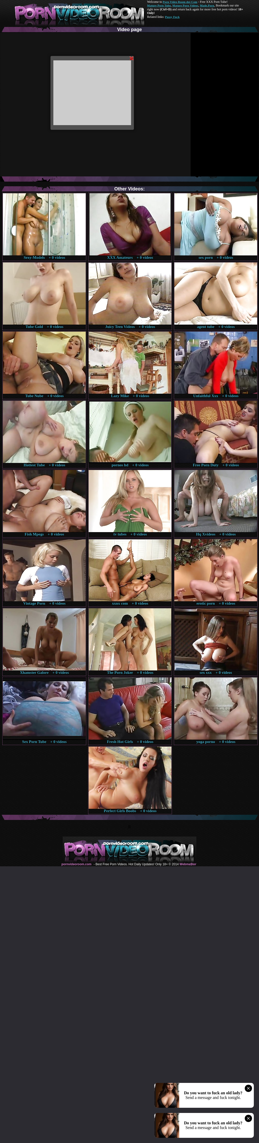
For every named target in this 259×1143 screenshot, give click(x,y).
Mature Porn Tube (159, 5)
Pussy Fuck (172, 16)
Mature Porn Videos (185, 5)
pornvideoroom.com (76, 864)
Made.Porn (207, 5)
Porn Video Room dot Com (180, 1)
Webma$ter (187, 864)
